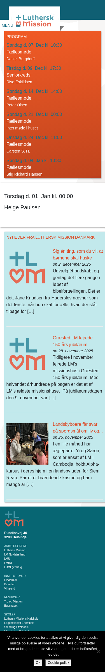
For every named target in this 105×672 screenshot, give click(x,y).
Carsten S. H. (18, 151)
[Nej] (98, 651)
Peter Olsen (16, 105)
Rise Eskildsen (19, 82)
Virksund (9, 588)
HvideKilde (11, 580)
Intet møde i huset (22, 128)
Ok (38, 662)
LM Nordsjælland (14, 554)
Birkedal (9, 584)
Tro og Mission (13, 601)
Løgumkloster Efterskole (19, 622)
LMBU (8, 563)
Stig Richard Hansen (24, 174)
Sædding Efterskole (16, 627)
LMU (7, 558)
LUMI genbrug (13, 567)
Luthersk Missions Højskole (21, 618)
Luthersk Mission (14, 550)
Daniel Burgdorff (20, 59)
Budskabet (10, 605)
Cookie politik (58, 662)
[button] (7, 25)
